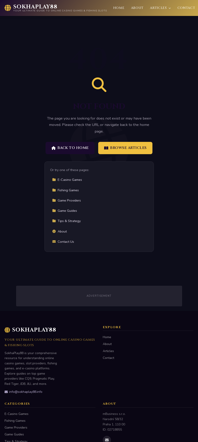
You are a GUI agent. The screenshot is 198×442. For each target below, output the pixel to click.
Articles (160, 8)
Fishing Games (65, 190)
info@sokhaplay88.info (23, 392)
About (137, 8)
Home (119, 8)
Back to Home (70, 147)
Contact (186, 8)
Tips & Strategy (66, 221)
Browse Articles (125, 147)
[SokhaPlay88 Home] (56, 8)
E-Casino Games (67, 179)
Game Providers (66, 200)
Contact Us (63, 241)
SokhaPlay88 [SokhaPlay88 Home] (30, 330)
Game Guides (64, 210)
